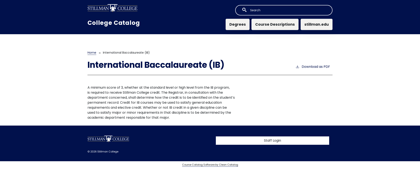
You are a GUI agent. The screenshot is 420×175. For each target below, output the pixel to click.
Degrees (237, 24)
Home (92, 52)
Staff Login (272, 140)
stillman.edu (316, 24)
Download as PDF (312, 66)
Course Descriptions (275, 24)
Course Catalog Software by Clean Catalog (210, 164)
